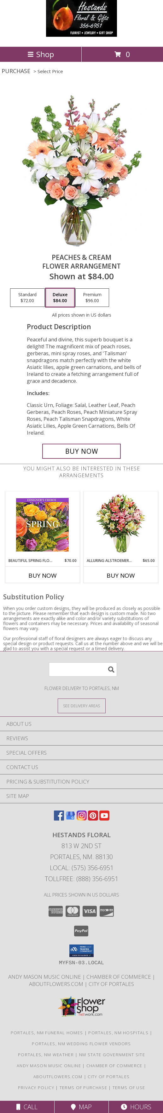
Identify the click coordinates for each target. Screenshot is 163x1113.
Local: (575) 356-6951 (82, 868)
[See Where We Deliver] (82, 706)
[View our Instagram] (82, 818)
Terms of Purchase (83, 1087)
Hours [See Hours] (136, 1107)
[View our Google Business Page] (70, 818)
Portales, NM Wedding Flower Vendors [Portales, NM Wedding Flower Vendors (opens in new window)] (81, 1043)
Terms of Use (129, 1087)
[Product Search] (83, 669)
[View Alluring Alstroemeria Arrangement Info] (120, 525)
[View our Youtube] (104, 818)
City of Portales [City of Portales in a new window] (111, 983)
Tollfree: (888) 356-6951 (81, 879)
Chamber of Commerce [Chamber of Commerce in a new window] (119, 976)
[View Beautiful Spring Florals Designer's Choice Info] (42, 525)
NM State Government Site (112, 1054)
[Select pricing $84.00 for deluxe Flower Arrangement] (60, 298)
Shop (40, 54)
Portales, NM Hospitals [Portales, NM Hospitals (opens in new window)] (118, 1032)
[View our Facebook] (59, 818)
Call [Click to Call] (27, 1107)
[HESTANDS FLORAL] (81, 37)
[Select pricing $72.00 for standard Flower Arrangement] (27, 298)
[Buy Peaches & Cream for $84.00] (81, 451)
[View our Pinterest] (93, 818)
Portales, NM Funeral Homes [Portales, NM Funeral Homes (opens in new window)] (47, 1032)
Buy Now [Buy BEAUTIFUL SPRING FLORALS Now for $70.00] (42, 575)
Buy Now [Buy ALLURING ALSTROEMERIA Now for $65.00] (121, 575)
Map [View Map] (81, 1107)
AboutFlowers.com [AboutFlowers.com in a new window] (56, 983)
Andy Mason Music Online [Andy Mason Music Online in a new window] (45, 976)
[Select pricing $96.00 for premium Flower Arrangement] (92, 298)
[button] (81, 950)
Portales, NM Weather (46, 1054)
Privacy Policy (36, 1087)
